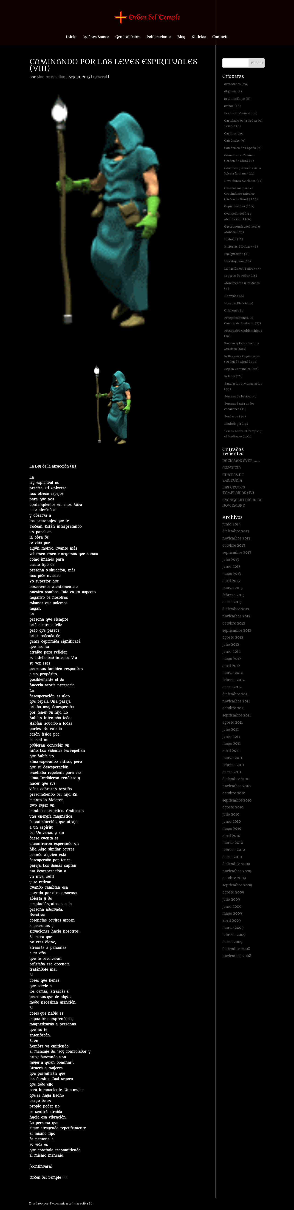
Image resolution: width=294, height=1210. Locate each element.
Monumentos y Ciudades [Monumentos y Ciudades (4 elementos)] (242, 285)
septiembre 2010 (237, 800)
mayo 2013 (231, 574)
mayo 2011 (231, 744)
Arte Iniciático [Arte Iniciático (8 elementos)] (237, 98)
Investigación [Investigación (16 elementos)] (237, 261)
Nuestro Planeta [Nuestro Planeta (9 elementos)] (238, 303)
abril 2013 (231, 581)
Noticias (199, 37)
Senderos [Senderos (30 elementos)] (235, 416)
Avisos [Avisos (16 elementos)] (232, 106)
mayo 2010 (231, 829)
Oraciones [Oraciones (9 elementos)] (234, 310)
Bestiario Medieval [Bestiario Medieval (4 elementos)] (240, 113)
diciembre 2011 (235, 694)
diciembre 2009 (236, 864)
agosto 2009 (233, 892)
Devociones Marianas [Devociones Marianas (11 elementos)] (243, 181)
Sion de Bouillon (51, 77)
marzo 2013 (232, 588)
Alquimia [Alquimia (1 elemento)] (233, 91)
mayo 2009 (232, 914)
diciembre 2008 (236, 949)
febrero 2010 (233, 850)
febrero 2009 (233, 935)
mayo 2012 (231, 659)
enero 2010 (232, 857)
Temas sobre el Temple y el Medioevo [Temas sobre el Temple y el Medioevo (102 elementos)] (242, 433)
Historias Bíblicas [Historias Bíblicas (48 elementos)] (241, 246)
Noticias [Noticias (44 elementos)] (234, 296)
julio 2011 (230, 730)
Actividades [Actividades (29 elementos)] (236, 84)
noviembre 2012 (236, 616)
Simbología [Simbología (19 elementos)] (236, 423)
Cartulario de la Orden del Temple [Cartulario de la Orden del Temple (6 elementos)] (243, 123)
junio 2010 (231, 822)
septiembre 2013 (236, 553)
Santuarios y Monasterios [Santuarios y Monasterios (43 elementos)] (243, 386)
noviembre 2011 (236, 701)
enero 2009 (232, 942)
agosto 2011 (232, 723)
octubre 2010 (233, 793)
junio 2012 (231, 652)
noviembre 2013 (236, 538)
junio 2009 (231, 907)
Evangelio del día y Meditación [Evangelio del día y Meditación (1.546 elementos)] (238, 216)
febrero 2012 (233, 680)
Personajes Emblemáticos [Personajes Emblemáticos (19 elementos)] (243, 333)
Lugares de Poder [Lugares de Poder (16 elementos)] (240, 275)
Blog (181, 37)
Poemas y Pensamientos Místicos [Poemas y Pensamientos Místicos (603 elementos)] (241, 346)
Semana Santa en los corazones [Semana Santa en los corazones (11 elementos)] (239, 406)
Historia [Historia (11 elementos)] (233, 239)
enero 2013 (231, 602)
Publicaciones (159, 37)
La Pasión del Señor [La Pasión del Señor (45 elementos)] (242, 268)
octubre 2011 (233, 708)
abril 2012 (231, 666)
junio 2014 (231, 524)
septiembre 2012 (236, 631)
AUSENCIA (231, 468)
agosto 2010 (232, 807)
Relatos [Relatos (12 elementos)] (233, 376)
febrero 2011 (233, 765)
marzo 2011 (232, 758)
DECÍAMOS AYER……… (241, 461)
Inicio (71, 37)
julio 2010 (230, 814)
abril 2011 (231, 751)
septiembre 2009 (237, 885)
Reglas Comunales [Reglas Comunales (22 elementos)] (241, 369)
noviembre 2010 (236, 786)
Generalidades (127, 37)
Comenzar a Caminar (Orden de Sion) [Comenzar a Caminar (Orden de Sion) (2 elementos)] (239, 158)
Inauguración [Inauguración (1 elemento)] (236, 254)
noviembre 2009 (236, 871)
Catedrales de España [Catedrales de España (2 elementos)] (243, 148)
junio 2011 (231, 737)
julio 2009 (231, 900)
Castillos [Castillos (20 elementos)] (234, 133)
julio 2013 (230, 560)
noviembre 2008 (236, 956)
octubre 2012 (233, 623)
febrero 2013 (233, 595)
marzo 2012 (232, 673)
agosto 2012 (232, 637)
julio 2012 (230, 645)
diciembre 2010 (235, 779)
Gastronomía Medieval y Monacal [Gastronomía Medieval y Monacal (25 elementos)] (242, 229)
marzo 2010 (232, 843)
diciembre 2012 (235, 609)
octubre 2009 (234, 878)
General (100, 77)
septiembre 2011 (236, 715)
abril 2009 (231, 921)
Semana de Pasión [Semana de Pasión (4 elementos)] (240, 396)
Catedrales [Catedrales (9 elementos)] (234, 140)
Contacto (220, 37)
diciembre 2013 (235, 531)
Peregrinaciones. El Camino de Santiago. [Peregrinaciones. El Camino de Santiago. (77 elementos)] (242, 320)
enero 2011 (231, 772)
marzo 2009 (232, 928)
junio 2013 (231, 567)
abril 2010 (231, 836)
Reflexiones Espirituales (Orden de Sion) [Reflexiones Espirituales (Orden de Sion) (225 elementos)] (242, 358)
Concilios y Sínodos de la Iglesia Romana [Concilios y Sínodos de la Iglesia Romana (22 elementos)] (242, 170)
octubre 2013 (233, 546)
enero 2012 (232, 687)
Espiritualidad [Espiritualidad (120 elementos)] (239, 206)
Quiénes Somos (95, 37)
